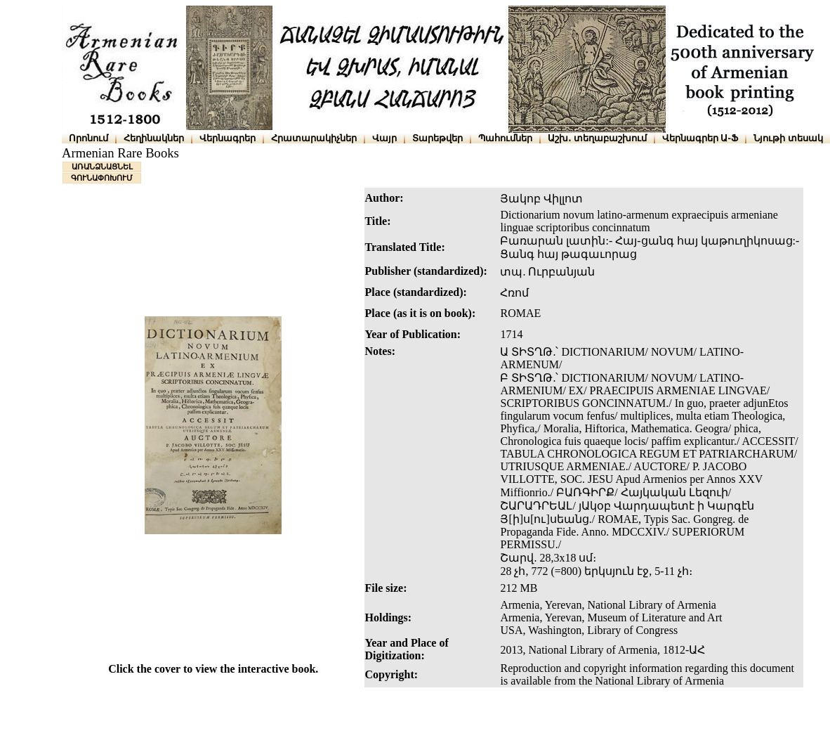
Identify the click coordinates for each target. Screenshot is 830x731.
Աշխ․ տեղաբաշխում (597, 138)
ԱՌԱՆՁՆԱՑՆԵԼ (102, 166)
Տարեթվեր (437, 138)
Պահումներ (505, 138)
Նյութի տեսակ (788, 138)
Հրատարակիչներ (314, 138)
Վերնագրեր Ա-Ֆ (700, 138)
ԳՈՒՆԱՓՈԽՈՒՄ (102, 178)
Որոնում (88, 138)
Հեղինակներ (154, 138)
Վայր (384, 138)
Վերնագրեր (227, 138)
